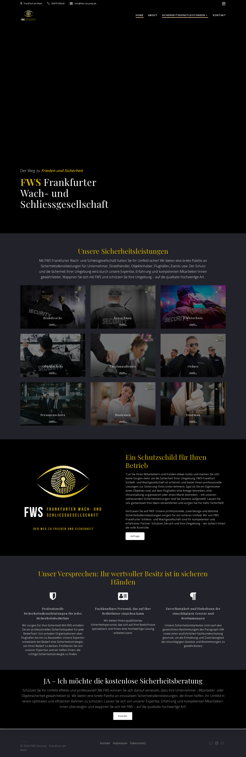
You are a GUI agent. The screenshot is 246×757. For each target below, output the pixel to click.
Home (140, 15)
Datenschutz (138, 743)
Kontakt (219, 15)
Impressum (120, 743)
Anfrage (135, 536)
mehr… (53, 324)
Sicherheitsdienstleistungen (183, 15)
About (152, 15)
